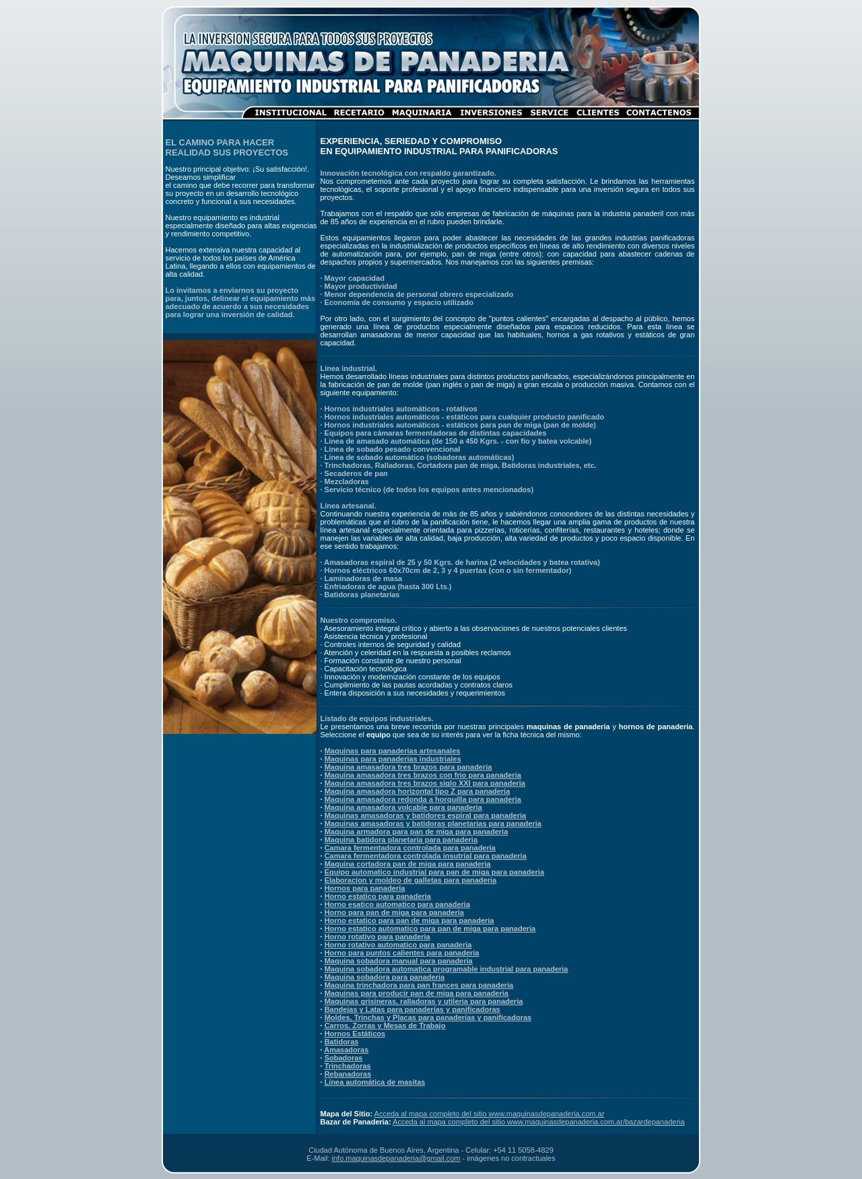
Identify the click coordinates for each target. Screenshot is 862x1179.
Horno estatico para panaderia (378, 896)
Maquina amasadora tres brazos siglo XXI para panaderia (425, 783)
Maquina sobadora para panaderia (385, 977)
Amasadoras (346, 1050)
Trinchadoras (348, 1066)
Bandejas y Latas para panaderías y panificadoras (412, 1009)
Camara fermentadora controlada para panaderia (410, 848)
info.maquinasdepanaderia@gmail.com (396, 1158)
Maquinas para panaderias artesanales (393, 751)
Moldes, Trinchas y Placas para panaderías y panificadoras (428, 1017)
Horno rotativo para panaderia (377, 937)
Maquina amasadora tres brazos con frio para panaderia (423, 775)
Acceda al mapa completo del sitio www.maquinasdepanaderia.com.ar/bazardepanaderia (539, 1122)
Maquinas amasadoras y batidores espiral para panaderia (426, 815)
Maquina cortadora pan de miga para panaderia (408, 864)
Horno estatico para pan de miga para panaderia (409, 920)
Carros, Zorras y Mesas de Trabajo (385, 1025)
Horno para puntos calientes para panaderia (402, 953)
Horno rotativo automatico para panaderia (398, 945)
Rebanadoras (348, 1074)
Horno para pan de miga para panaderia (394, 912)
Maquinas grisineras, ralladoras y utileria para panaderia (424, 1001)
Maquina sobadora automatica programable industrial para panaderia (446, 969)
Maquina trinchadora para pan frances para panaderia (419, 985)
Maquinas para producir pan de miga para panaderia (416, 993)
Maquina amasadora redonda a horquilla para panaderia (423, 799)
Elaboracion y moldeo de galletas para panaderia (411, 880)
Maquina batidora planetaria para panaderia (401, 840)
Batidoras (342, 1042)
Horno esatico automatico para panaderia (397, 904)
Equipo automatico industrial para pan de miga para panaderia (434, 872)
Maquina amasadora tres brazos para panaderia (408, 767)
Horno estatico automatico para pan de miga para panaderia (430, 928)
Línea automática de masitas (375, 1082)
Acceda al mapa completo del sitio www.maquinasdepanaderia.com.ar (489, 1114)
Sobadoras (344, 1058)
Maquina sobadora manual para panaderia (399, 961)
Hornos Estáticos (355, 1034)
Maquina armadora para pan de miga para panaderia (416, 832)
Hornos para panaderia (365, 888)
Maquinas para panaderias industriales (393, 759)
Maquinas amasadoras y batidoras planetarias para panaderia (433, 823)
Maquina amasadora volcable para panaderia (403, 807)
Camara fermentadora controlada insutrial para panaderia (426, 856)
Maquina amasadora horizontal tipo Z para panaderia (417, 791)
